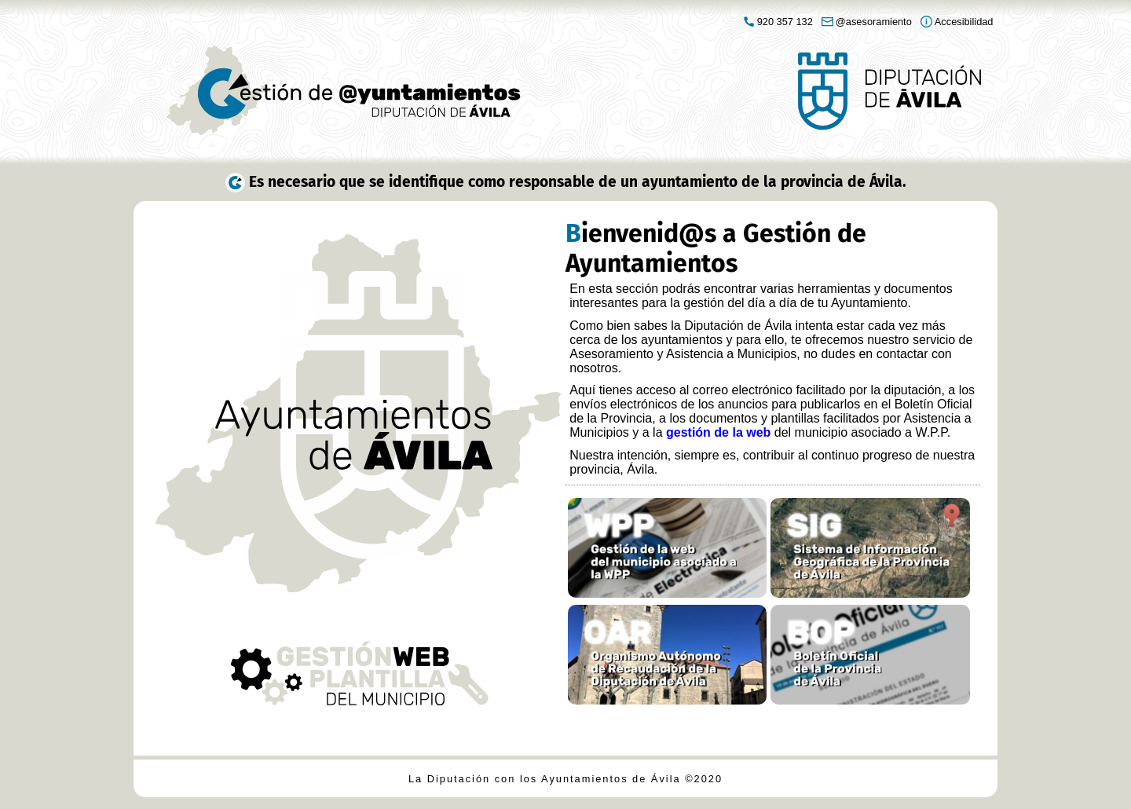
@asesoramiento (874, 21)
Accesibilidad (964, 21)
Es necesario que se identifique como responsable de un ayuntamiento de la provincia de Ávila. (577, 182)
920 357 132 (785, 21)
